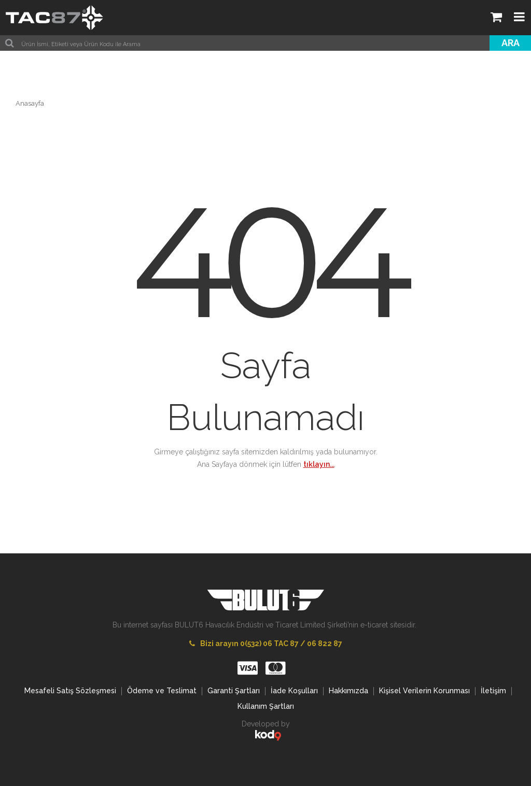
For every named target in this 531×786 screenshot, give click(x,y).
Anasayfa (30, 103)
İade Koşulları (294, 690)
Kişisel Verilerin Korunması (424, 690)
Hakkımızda (348, 690)
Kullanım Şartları (265, 706)
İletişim (493, 690)
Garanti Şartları (233, 690)
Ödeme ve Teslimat (162, 690)
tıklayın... (318, 464)
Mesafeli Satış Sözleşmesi (70, 690)
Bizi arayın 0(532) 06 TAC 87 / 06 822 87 (265, 643)
